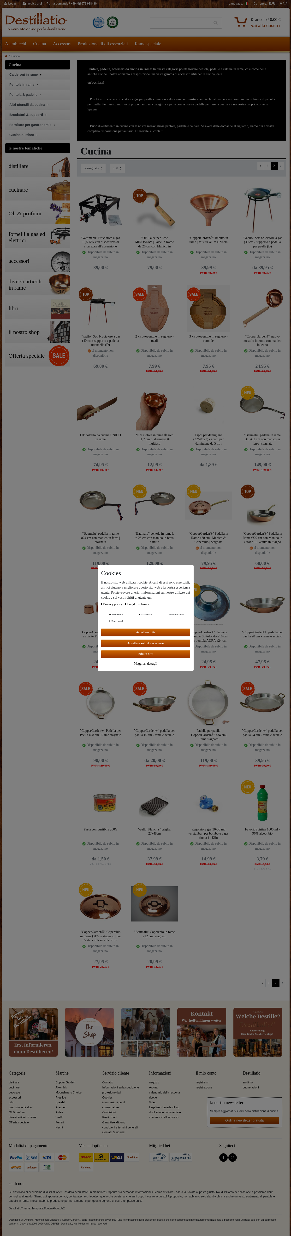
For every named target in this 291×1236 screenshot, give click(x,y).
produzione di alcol (21, 1107)
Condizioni (109, 1112)
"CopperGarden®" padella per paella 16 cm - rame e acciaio (154, 733)
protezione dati (111, 1092)
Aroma (153, 1087)
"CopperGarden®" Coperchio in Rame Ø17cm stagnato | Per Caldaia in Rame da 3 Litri (100, 936)
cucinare (14, 1087)
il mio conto (206, 1073)
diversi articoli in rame (22, 1117)
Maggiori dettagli (145, 663)
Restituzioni (109, 1117)
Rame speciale (148, 43)
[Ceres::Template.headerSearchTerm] (179, 23)
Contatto (107, 1082)
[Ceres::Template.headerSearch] (215, 23)
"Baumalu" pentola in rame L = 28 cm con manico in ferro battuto (154, 538)
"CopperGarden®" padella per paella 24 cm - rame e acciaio (262, 733)
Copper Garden (65, 1082)
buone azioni (251, 1087)
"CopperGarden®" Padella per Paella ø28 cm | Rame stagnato (100, 733)
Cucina (39, 43)
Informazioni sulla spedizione (120, 1087)
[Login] (10, 4)
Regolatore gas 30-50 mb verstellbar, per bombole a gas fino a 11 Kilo (208, 833)
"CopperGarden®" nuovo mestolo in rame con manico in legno (262, 340)
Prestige (61, 1097)
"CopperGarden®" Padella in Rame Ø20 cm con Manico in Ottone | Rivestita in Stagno (262, 538)
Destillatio (252, 1073)
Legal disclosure (137, 604)
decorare (14, 1092)
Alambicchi (15, 43)
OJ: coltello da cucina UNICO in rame (100, 437)
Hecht (59, 1127)
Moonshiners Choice (69, 1092)
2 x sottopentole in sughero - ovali (154, 339)
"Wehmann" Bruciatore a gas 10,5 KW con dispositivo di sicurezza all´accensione (100, 242)
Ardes (59, 1112)
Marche (62, 1073)
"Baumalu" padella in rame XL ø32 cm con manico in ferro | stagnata (262, 439)
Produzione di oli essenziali (103, 43)
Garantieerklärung (113, 1122)
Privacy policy (112, 604)
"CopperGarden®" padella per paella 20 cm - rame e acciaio (262, 634)
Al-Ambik (61, 1087)
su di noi (248, 1082)
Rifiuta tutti (145, 654)
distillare (14, 1082)
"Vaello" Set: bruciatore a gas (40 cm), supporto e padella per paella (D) (100, 340)
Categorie (17, 1073)
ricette (153, 1097)
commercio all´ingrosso (163, 1117)
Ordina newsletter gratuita (244, 1120)
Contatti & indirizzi (113, 1132)
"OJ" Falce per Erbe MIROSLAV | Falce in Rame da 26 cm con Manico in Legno (154, 242)
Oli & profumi (17, 1112)
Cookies (107, 1097)
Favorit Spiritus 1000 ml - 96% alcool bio (262, 831)
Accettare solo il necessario (145, 643)
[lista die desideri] (284, 4)
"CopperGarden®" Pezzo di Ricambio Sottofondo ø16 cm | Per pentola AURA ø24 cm (208, 636)
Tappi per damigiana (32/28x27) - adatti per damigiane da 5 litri (208, 439)
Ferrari (60, 1122)
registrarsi (202, 1082)
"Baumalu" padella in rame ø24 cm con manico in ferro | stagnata (100, 538)
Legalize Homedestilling (164, 1107)
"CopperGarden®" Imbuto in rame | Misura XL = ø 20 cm (208, 240)
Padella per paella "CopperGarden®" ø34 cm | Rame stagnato (208, 735)
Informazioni (160, 1073)
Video (152, 1102)
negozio (154, 1082)
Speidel (60, 1102)
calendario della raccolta (164, 1092)
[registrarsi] (32, 4)
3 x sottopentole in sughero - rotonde (208, 339)
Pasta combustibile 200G (100, 829)
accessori (15, 1097)
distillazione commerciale (165, 1112)
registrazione (204, 1087)
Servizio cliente (115, 1073)
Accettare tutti (145, 632)
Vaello (59, 1117)
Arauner (61, 1107)
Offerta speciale (19, 1122)
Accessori (62, 43)
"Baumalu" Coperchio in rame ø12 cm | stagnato (154, 934)
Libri (11, 1102)
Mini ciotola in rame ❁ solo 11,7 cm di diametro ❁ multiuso (154, 439)
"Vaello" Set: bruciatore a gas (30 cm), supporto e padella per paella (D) (262, 242)
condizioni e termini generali (120, 1127)
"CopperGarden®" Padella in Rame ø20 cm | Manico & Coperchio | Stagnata (208, 538)
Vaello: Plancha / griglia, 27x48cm (154, 831)
